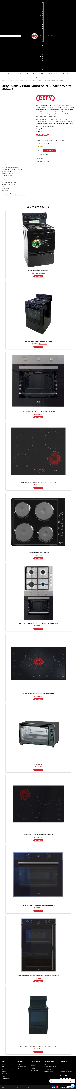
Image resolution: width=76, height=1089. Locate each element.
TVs (3, 1066)
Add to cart (49, 150)
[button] (37, 161)
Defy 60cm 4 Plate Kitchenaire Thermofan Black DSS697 (38, 1046)
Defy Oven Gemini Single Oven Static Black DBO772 (38, 905)
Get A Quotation (20, 1064)
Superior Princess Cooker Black (38, 270)
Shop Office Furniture (21, 1066)
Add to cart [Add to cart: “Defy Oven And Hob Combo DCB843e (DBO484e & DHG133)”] (38, 629)
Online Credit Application (33, 1065)
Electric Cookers (5, 1073)
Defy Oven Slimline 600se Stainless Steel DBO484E (38, 411)
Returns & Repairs (47, 1069)
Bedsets (4, 1064)
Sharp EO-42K (38, 764)
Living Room (4, 1074)
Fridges (3, 1068)
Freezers (4, 1071)
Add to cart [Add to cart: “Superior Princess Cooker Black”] (38, 276)
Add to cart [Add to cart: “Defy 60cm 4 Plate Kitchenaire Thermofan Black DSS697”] (38, 1052)
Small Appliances (6, 1078)
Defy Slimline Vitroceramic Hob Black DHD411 (38, 834)
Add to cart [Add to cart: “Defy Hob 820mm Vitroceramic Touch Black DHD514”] (38, 699)
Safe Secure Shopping (48, 1071)
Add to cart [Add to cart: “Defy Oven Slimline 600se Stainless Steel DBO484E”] (38, 417)
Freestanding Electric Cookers (24, 80)
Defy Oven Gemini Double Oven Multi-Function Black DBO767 (38, 975)
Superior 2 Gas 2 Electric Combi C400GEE (38, 341)
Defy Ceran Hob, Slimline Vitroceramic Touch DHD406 (38, 482)
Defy (42, 131)
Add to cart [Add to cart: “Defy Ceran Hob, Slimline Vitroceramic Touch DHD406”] (38, 488)
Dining (3, 1076)
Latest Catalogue (34, 1070)
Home (2, 80)
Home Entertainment (6, 1080)
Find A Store (46, 1064)
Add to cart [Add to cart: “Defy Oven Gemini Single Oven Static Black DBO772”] (38, 911)
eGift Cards (33, 1068)
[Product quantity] (39, 150)
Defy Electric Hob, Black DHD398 (38, 552)
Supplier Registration (21, 1068)
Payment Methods (48, 1068)
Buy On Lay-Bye (34, 1066)
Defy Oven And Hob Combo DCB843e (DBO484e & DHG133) (38, 623)
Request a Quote (44, 154)
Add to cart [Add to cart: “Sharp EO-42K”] (38, 770)
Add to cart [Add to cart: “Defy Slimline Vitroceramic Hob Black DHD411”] (38, 840)
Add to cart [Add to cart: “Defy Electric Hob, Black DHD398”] (38, 558)
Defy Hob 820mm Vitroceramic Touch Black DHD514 (38, 693)
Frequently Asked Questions (50, 1066)
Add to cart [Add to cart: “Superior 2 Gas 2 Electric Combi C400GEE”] (38, 347)
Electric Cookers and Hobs (11, 80)
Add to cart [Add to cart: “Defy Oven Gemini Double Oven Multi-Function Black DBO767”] (38, 981)
